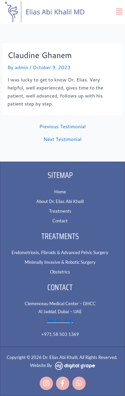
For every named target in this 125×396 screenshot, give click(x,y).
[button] (119, 12)
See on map (60, 320)
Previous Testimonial (62, 126)
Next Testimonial (62, 139)
